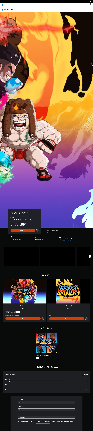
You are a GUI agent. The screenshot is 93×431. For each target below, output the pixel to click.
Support (37, 4)
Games (6, 4)
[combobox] (46, 401)
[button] (66, 238)
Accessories (23, 4)
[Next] (90, 255)
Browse (60, 8)
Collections (39, 8)
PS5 (10, 4)
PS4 (13, 4)
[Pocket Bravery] (21, 255)
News (29, 4)
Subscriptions (52, 8)
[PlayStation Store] (8, 8)
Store (33, 4)
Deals (45, 8)
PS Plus (17, 4)
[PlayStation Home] (2, 4)
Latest (32, 8)
